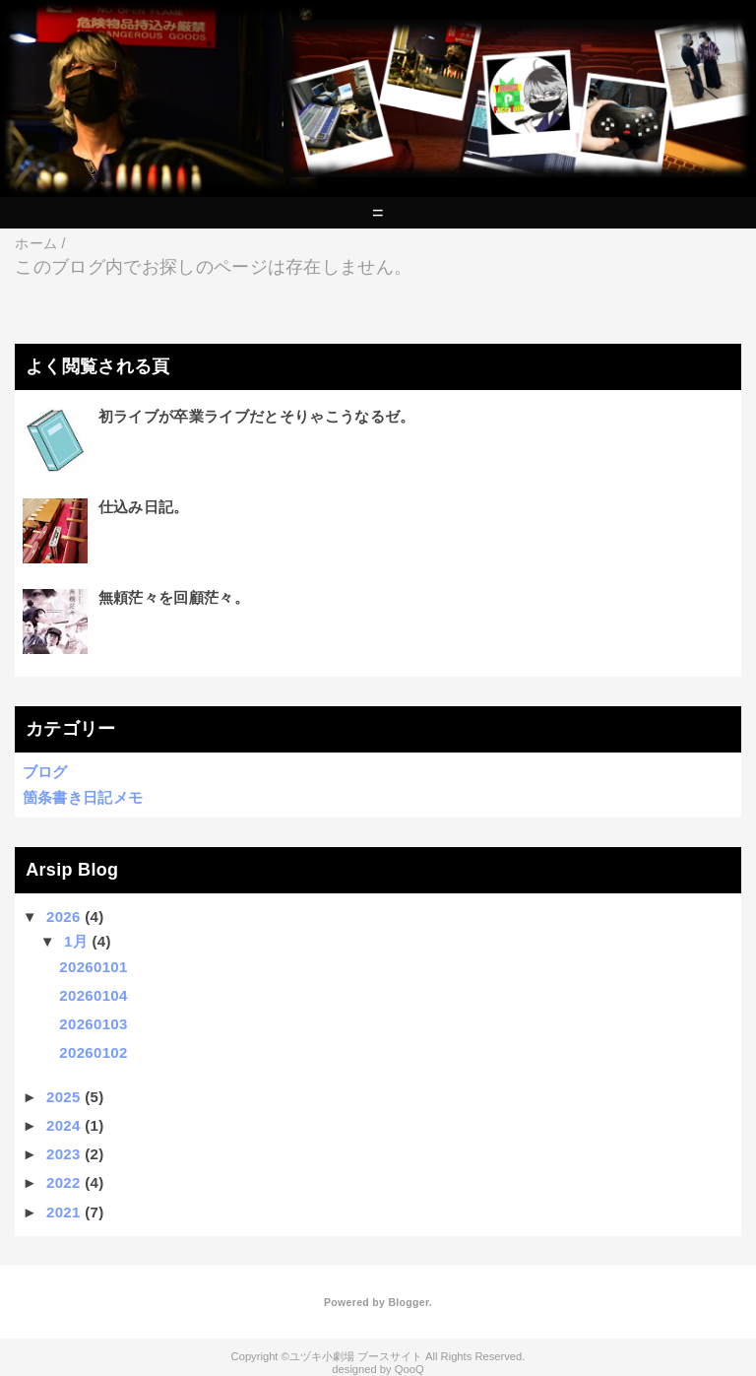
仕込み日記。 (143, 506)
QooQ (409, 1369)
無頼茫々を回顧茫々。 (173, 597)
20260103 (93, 1024)
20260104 (93, 995)
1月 (76, 941)
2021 (63, 1212)
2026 (63, 916)
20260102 (93, 1052)
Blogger (408, 1302)
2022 (63, 1182)
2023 (63, 1154)
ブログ (45, 771)
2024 (63, 1125)
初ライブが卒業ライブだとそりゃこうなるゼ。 (256, 416)
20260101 (93, 966)
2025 (63, 1096)
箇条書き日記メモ (83, 797)
